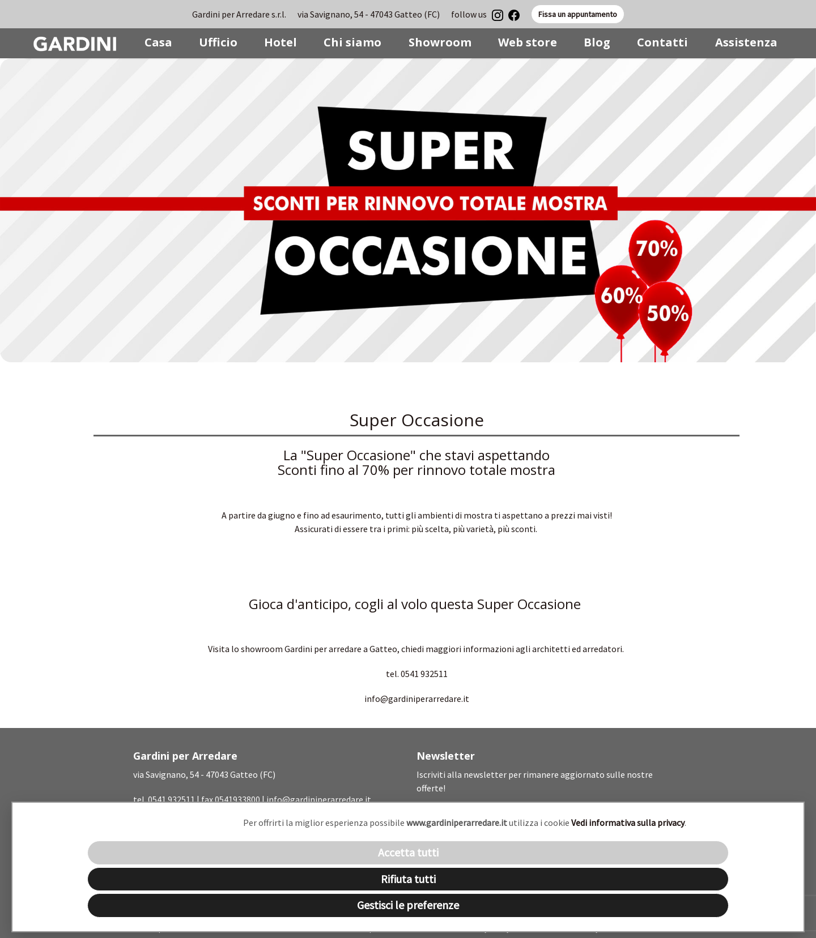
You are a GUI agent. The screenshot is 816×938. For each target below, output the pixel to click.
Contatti (662, 42)
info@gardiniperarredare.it (318, 799)
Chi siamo (352, 42)
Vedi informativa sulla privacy (628, 822)
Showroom (440, 42)
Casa (158, 42)
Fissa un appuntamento (577, 14)
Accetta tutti (408, 852)
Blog (597, 42)
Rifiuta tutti (408, 879)
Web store (527, 42)
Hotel (280, 42)
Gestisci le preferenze (408, 905)
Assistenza (746, 42)
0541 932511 (171, 799)
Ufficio (218, 42)
